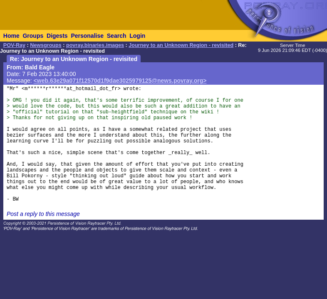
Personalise (87, 35)
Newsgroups (46, 45)
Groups (32, 35)
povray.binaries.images (95, 45)
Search (116, 35)
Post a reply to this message (43, 214)
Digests (57, 35)
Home (11, 35)
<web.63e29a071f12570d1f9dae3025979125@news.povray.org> (120, 80)
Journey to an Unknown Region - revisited (181, 45)
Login (137, 35)
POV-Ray (14, 45)
